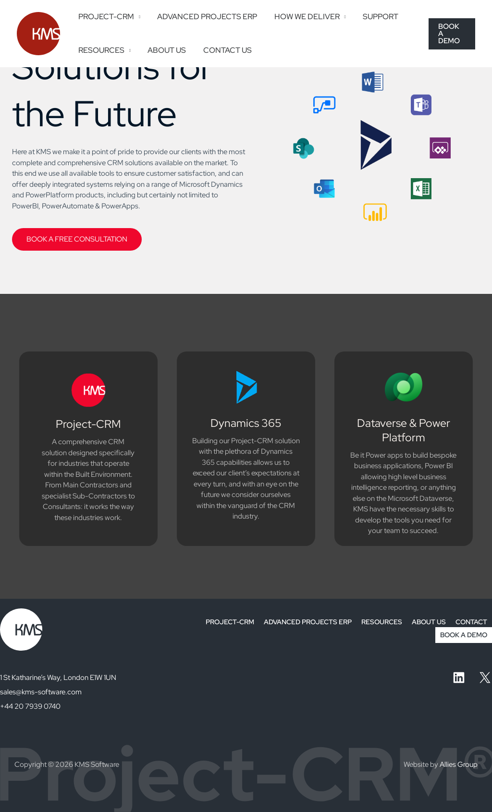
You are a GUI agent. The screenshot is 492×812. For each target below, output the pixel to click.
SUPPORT (375, 17)
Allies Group (459, 764)
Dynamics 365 (246, 423)
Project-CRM (88, 424)
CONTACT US (223, 50)
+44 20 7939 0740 (30, 706)
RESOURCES (100, 50)
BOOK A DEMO (463, 634)
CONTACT (471, 622)
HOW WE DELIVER (302, 17)
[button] (451, 34)
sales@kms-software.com (41, 692)
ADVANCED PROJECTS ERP (205, 17)
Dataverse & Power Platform (403, 430)
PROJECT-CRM (105, 17)
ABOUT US (164, 50)
